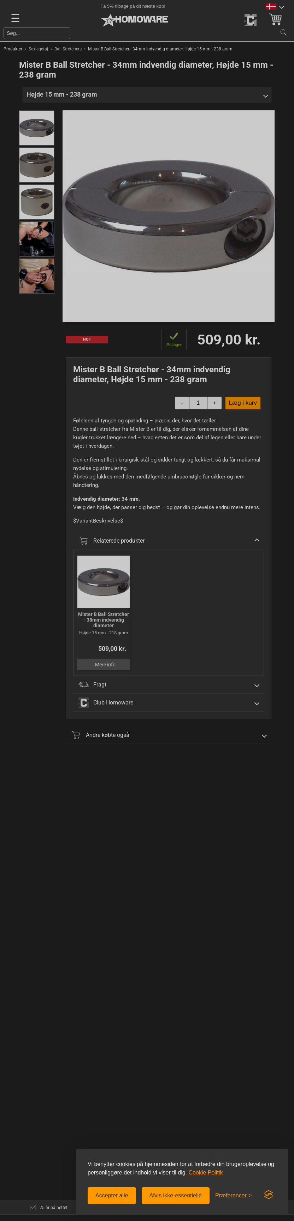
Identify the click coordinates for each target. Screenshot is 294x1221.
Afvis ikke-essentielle (175, 1195)
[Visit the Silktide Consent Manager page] (268, 1194)
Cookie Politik (205, 1173)
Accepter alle (111, 1195)
